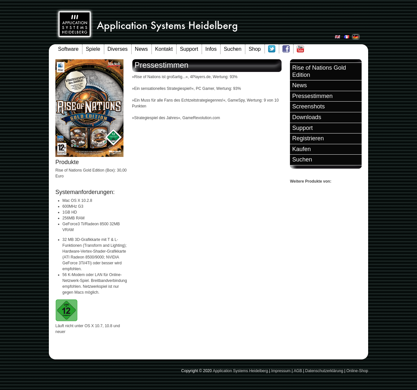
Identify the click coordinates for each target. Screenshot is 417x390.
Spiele (93, 49)
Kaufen (301, 149)
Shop (255, 49)
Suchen (232, 49)
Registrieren (308, 138)
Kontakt (164, 49)
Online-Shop (357, 371)
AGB (298, 371)
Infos (211, 49)
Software (68, 49)
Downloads (306, 117)
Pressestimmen (312, 96)
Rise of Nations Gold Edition (319, 71)
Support (189, 49)
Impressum (280, 371)
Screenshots (308, 106)
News (141, 49)
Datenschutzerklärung (324, 371)
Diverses (118, 49)
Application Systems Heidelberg (240, 371)
